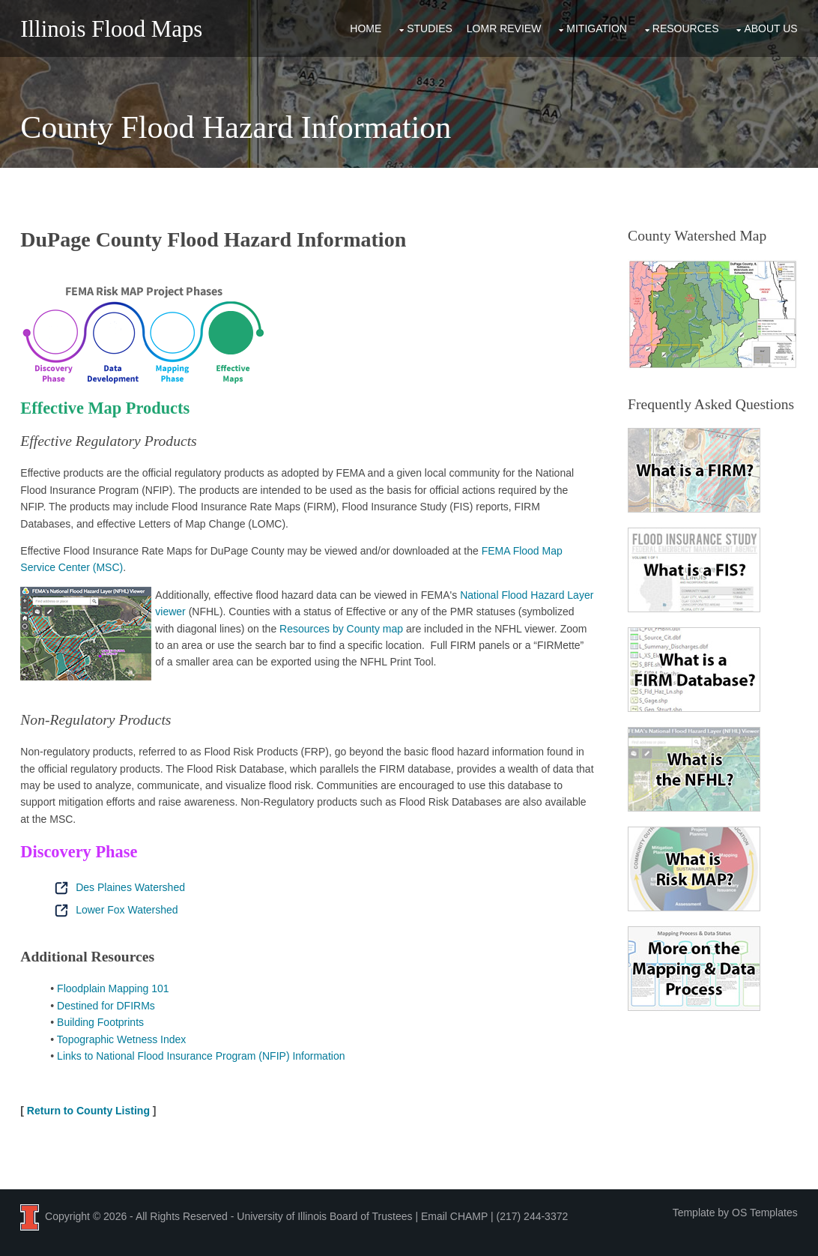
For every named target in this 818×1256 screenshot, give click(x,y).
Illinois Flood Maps (111, 29)
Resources (685, 28)
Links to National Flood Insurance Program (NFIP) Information (201, 1056)
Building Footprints (100, 1022)
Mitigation (596, 28)
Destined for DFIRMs (106, 1006)
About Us (770, 28)
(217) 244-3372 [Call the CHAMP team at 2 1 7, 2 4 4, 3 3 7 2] (533, 1216)
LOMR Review (504, 28)
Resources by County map (341, 629)
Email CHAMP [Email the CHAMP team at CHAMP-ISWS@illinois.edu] (454, 1216)
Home (365, 28)
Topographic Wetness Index (122, 1039)
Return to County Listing (88, 1111)
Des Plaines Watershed (117, 887)
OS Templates (765, 1213)
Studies (429, 28)
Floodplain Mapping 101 (113, 988)
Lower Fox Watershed (114, 910)
